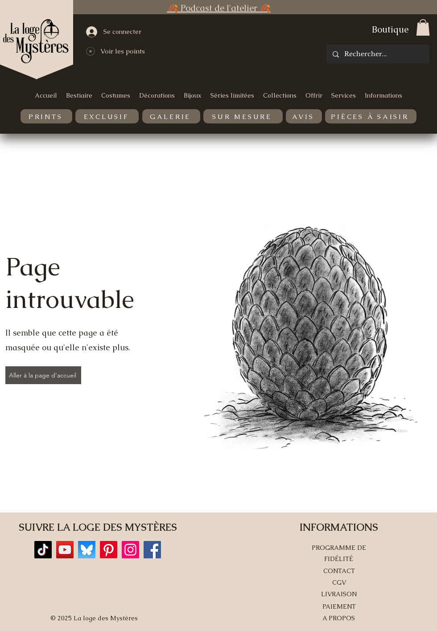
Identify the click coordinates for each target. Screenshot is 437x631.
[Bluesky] (86, 549)
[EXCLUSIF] (107, 116)
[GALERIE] (171, 116)
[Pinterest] (108, 549)
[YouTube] (65, 549)
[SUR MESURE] (243, 116)
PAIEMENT (339, 606)
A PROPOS (338, 618)
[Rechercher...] (377, 54)
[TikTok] (43, 549)
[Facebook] (152, 549)
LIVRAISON (339, 594)
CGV (339, 582)
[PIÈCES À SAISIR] (370, 116)
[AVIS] (304, 116)
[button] (423, 27)
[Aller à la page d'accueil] (43, 375)
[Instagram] (130, 549)
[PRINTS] (46, 116)
